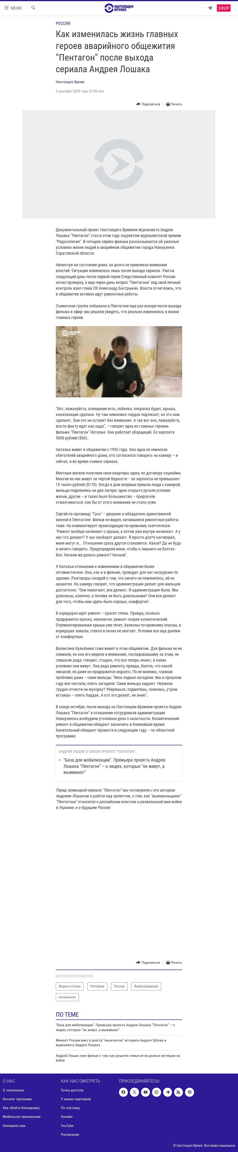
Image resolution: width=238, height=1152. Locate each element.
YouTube (67, 1125)
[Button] (148, 104)
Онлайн (67, 1116)
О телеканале (13, 1090)
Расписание (70, 1134)
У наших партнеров (76, 1099)
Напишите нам (14, 1125)
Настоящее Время (70, 82)
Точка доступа (72, 1090)
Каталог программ (17, 1099)
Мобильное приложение (22, 1116)
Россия (63, 23)
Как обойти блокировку (21, 1108)
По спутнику (70, 1108)
